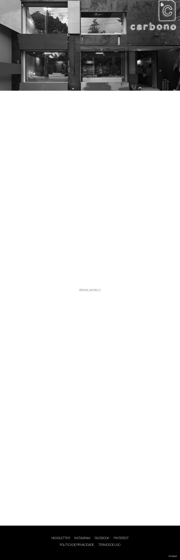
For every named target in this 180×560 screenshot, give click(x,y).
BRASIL (84, 290)
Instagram (82, 538)
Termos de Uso (109, 545)
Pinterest (121, 538)
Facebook (102, 538)
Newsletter (60, 538)
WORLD (95, 290)
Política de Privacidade (77, 545)
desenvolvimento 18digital (90, 553)
